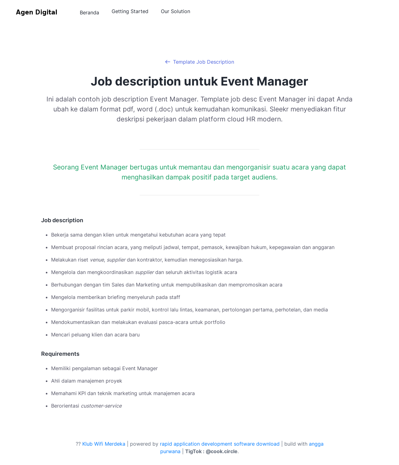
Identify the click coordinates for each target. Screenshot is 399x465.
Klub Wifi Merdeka (103, 444)
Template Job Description (203, 62)
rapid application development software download (220, 444)
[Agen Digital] (37, 12)
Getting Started (130, 11)
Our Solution (175, 11)
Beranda (89, 12)
